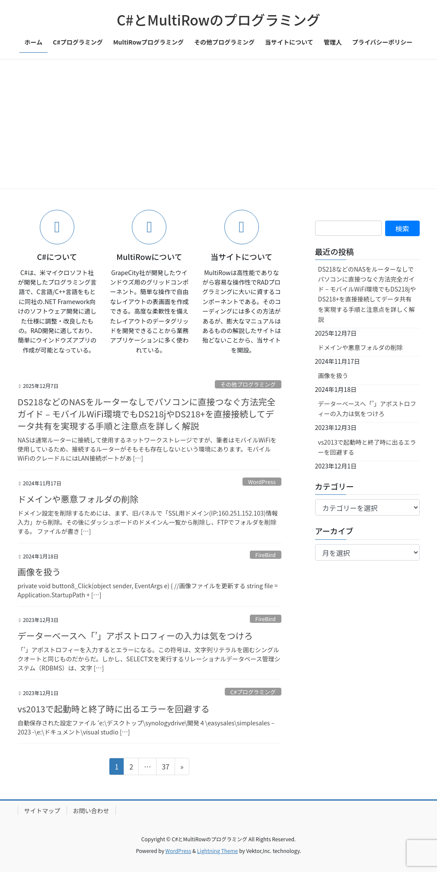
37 (165, 767)
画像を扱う (39, 571)
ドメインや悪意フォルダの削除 (78, 499)
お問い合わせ (91, 810)
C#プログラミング (253, 692)
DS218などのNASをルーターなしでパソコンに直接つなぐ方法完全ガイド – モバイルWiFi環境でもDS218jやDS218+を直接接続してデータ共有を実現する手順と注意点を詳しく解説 (147, 413)
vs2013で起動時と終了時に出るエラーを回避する (114, 708)
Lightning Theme (217, 850)
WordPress (262, 482)
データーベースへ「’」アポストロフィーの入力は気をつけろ (135, 635)
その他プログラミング (248, 384)
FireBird (265, 555)
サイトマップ (42, 810)
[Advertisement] (218, 123)
